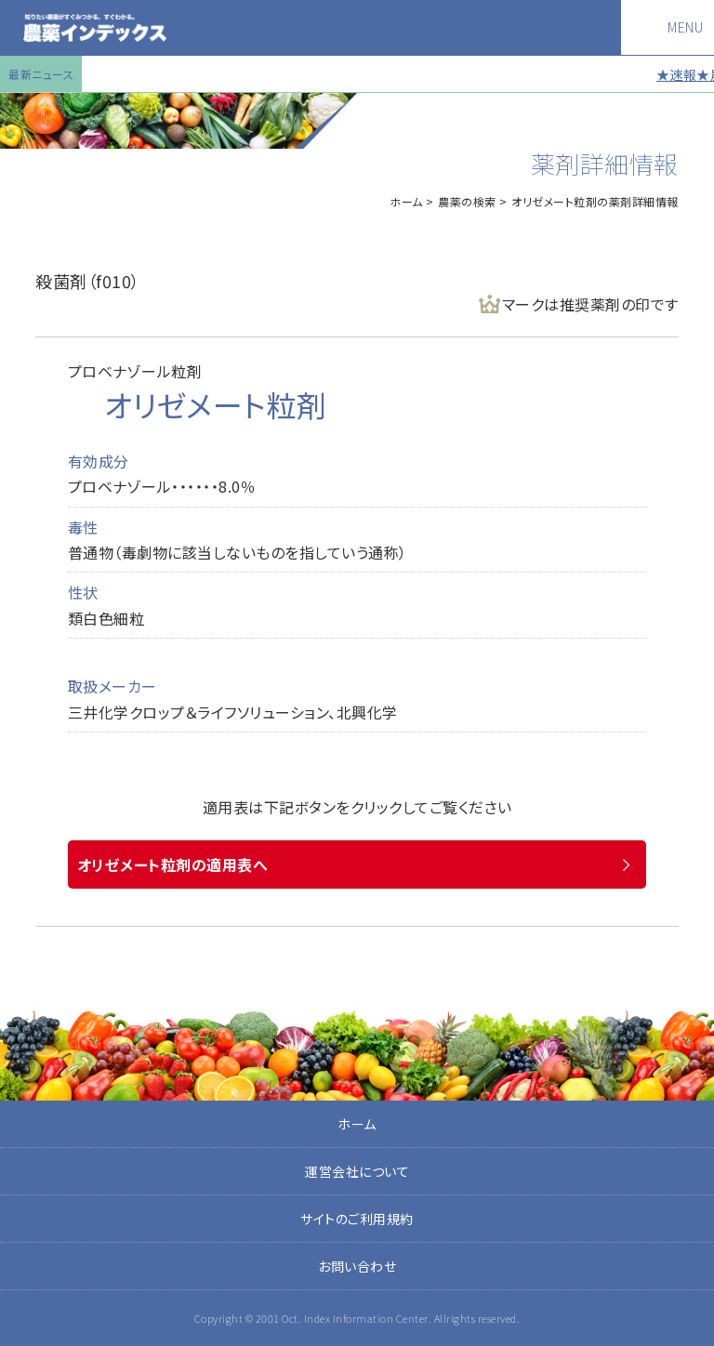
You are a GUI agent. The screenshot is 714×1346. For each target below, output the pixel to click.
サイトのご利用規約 (357, 1218)
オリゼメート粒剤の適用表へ (173, 864)
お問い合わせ (357, 1266)
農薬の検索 (467, 201)
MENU (685, 27)
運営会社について (357, 1171)
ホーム (406, 201)
